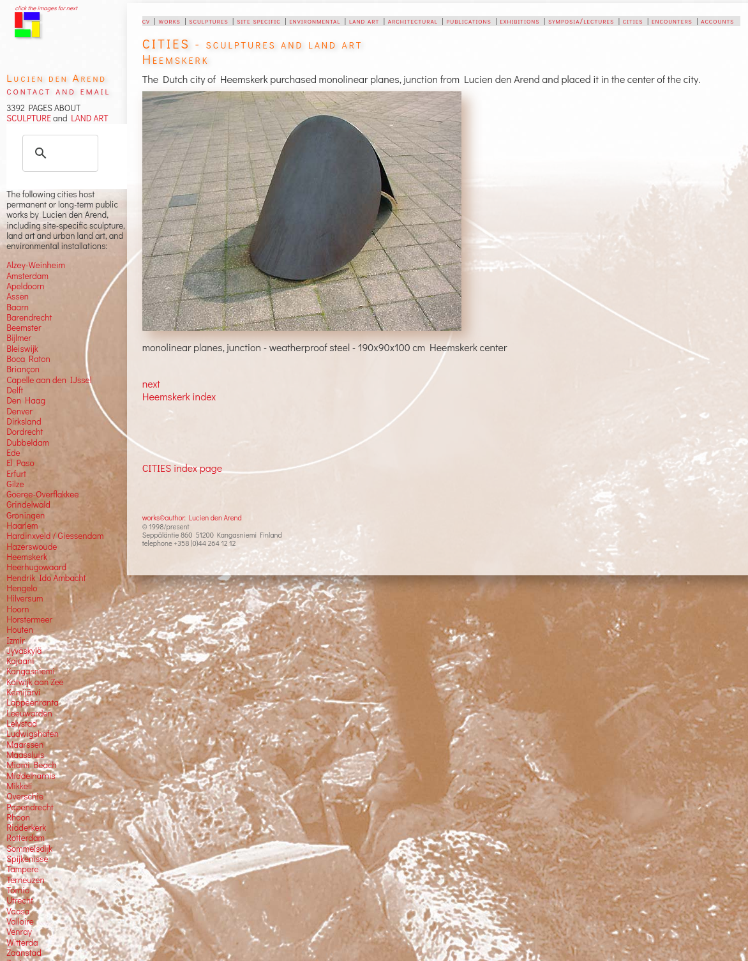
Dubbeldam (27, 442)
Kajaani (20, 661)
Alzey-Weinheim (35, 265)
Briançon (23, 369)
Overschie (24, 796)
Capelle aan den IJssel (48, 380)
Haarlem (22, 525)
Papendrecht (30, 807)
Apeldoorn (25, 286)
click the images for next (46, 8)
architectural (413, 20)
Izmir (15, 640)
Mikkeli (19, 786)
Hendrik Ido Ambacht (46, 578)
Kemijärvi (23, 692)
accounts (717, 20)
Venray (19, 931)
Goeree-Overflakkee (42, 494)
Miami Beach (31, 765)
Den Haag (25, 400)
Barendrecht (29, 317)
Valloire (20, 921)
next (151, 383)
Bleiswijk (22, 348)
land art (364, 20)
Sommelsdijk (29, 848)
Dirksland (23, 421)
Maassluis (25, 754)
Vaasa (17, 911)
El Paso (20, 463)
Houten (19, 629)
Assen (17, 296)
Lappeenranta (32, 702)
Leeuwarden (29, 713)
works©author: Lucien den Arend (192, 517)
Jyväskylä (23, 650)
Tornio (17, 890)
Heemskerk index (179, 396)
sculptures (208, 20)
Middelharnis (31, 776)
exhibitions (519, 20)
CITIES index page (182, 467)
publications (468, 20)
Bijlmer (18, 338)
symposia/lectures (581, 20)
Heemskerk (26, 557)
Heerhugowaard (36, 567)
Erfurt (16, 474)
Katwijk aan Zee (35, 682)
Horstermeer (29, 619)
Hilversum (24, 598)
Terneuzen (25, 880)
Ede (13, 452)
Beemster (23, 327)
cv (146, 20)
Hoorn (17, 609)
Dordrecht (24, 431)
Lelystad (21, 723)
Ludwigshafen (32, 733)
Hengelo (21, 588)
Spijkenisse (27, 859)
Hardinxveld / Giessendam (54, 535)
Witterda (22, 942)
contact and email (58, 90)
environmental (314, 20)
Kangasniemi (30, 671)
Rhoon (18, 817)
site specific (259, 20)
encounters (672, 20)
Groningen (25, 515)
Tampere (22, 869)
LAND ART (88, 118)
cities (633, 20)
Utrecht (19, 900)
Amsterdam (27, 276)
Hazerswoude (31, 546)
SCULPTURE (28, 118)
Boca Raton (28, 359)
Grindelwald (28, 504)
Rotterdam (25, 838)
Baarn (17, 307)
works (170, 20)
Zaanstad (23, 952)
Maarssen (24, 744)
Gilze (15, 484)
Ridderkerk (26, 827)
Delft (14, 390)
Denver (19, 411)
